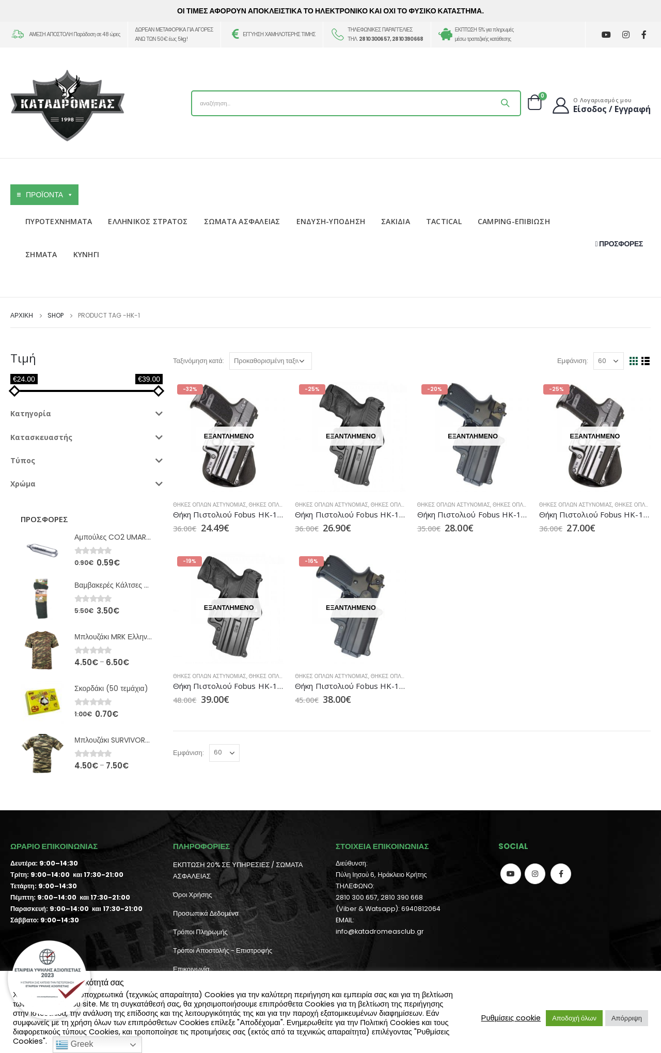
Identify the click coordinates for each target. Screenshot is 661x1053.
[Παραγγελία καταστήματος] (270, 361)
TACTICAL (444, 221)
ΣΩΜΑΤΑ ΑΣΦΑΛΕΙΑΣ (242, 221)
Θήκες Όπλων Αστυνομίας (209, 505)
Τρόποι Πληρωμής (200, 932)
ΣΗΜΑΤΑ (41, 254)
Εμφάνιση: (572, 361)
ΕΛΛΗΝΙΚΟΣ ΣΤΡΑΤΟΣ (147, 221)
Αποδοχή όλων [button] (574, 1018)
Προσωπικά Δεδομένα (206, 913)
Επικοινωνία (191, 969)
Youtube (510, 873)
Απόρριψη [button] (626, 1018)
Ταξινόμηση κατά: (198, 361)
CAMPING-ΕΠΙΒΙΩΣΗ (514, 221)
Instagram (535, 873)
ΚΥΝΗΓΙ (86, 254)
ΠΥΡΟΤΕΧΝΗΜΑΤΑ (58, 221)
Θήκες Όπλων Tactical (280, 505)
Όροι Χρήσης (192, 895)
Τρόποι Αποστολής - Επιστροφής (222, 950)
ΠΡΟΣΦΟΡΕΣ (619, 244)
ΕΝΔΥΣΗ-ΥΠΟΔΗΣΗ (331, 221)
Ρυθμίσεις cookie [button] (511, 1018)
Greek (74, 1045)
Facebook (560, 873)
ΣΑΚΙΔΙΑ (395, 221)
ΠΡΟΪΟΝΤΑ (49, 194)
